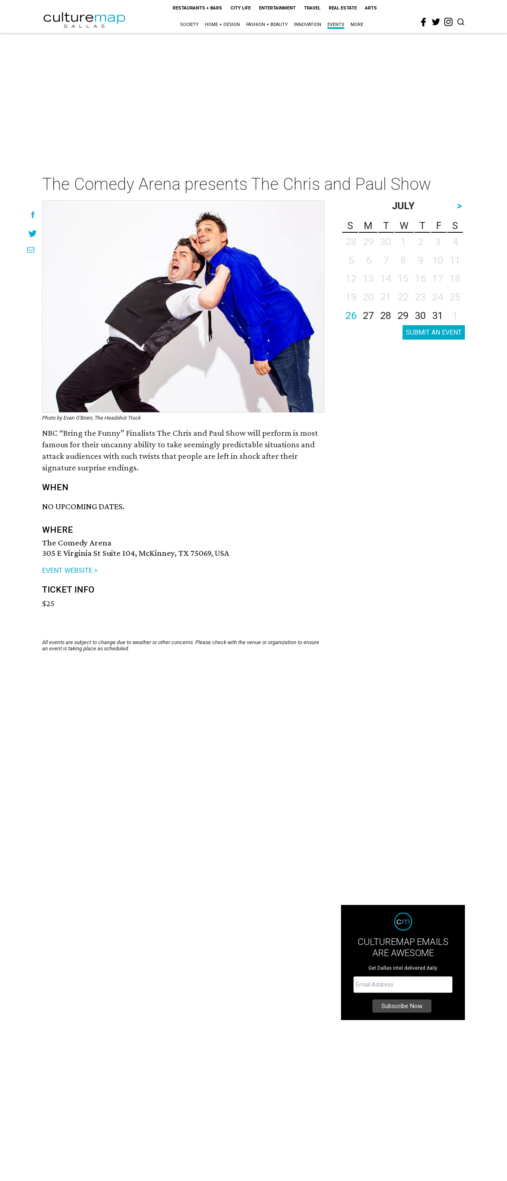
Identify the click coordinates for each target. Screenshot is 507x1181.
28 (385, 315)
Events (335, 24)
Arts (371, 8)
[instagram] (448, 22)
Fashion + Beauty (267, 24)
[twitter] (436, 22)
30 (420, 315)
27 (368, 315)
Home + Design (222, 24)
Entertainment (277, 8)
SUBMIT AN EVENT (434, 332)
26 (351, 315)
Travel (312, 8)
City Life (240, 8)
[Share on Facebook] (33, 215)
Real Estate (343, 8)
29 (403, 315)
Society (189, 24)
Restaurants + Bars (197, 8)
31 (437, 315)
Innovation (307, 24)
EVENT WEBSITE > (70, 570)
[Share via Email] (31, 250)
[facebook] (423, 22)
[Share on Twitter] (33, 233)
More (357, 24)
